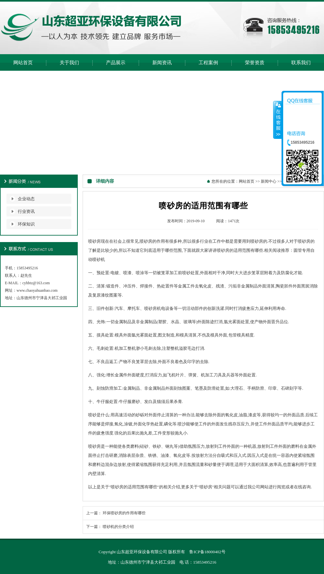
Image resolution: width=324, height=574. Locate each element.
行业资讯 (26, 211)
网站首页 (246, 181)
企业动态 (26, 198)
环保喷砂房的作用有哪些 (124, 513)
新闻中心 (268, 181)
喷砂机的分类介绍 (118, 526)
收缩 (277, 120)
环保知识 (26, 224)
